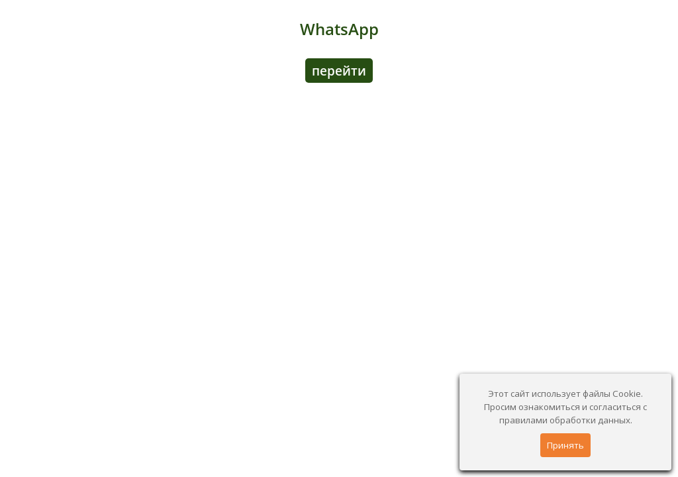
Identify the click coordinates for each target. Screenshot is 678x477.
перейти (339, 70)
